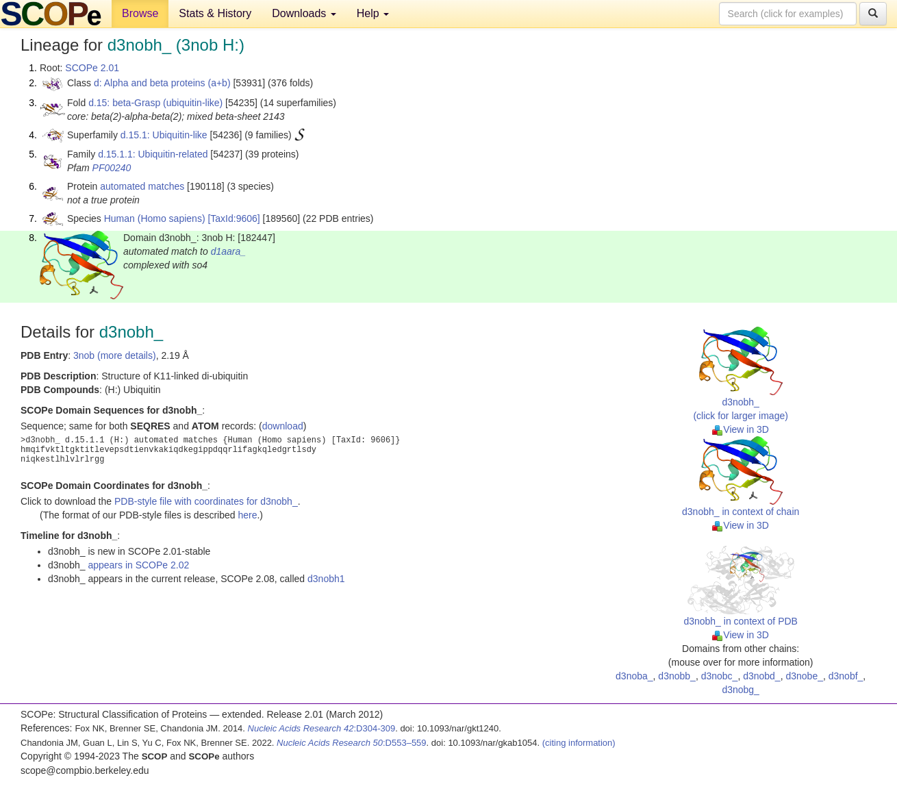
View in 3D (740, 429)
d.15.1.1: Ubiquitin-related (152, 154)
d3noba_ (634, 675)
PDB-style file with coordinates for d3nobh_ (206, 501)
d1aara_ (228, 251)
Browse (140, 13)
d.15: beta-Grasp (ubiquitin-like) (155, 102)
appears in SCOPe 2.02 (138, 565)
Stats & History (215, 13)
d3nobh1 (326, 578)
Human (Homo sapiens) (154, 218)
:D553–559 (352, 743)
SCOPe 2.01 (92, 67)
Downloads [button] (304, 13)
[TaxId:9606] (233, 218)
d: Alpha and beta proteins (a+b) (162, 82)
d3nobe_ (804, 675)
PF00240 (111, 167)
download (282, 425)
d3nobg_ (740, 689)
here (247, 515)
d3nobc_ (719, 675)
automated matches (142, 186)
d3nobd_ (762, 675)
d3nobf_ (846, 675)
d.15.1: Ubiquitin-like (164, 134)
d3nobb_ (677, 675)
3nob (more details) (114, 355)
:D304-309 (322, 728)
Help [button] (373, 13)
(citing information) (579, 743)
